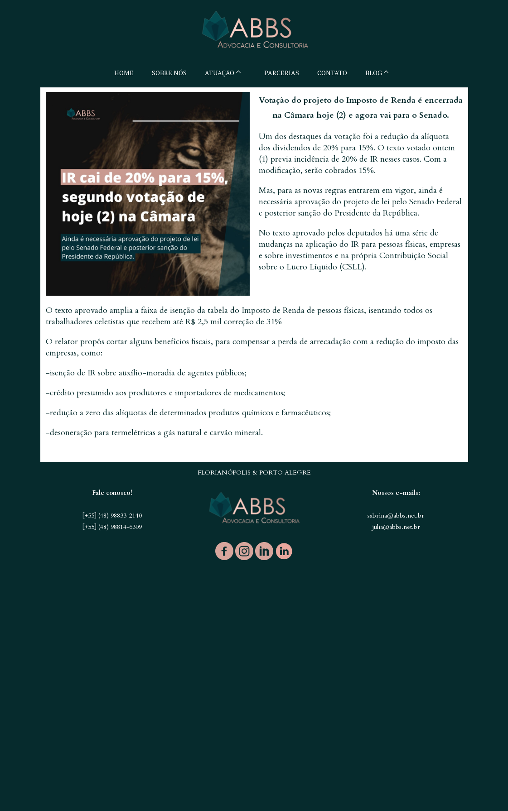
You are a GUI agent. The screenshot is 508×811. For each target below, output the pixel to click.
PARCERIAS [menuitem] (281, 72)
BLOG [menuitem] (373, 72)
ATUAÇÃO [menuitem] (219, 72)
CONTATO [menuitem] (332, 72)
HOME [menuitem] (124, 72)
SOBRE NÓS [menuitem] (169, 72)
